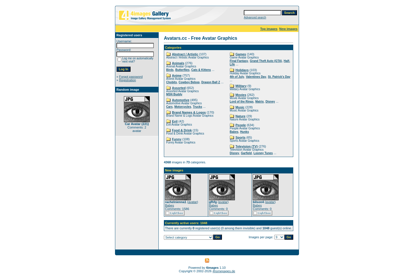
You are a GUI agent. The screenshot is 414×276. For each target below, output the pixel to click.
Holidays (242, 70)
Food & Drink (182, 130)
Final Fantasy (239, 61)
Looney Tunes (263, 153)
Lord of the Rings (242, 101)
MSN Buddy (174, 94)
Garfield (246, 153)
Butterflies (182, 69)
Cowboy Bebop (189, 82)
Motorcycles (182, 106)
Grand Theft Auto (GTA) (266, 61)
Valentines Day (256, 76)
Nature (240, 116)
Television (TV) (246, 146)
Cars (169, 106)
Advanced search (255, 17)
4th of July (237, 76)
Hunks (244, 131)
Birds (170, 69)
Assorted (179, 88)
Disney (270, 101)
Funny (176, 139)
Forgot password (131, 76)
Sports (240, 137)
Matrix (259, 101)
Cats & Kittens (201, 69)
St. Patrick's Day (279, 76)
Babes (234, 131)
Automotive (180, 100)
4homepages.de (223, 271)
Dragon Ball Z (210, 82)
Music (239, 107)
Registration (127, 80)
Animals (178, 63)
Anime (177, 75)
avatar (192, 202)
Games (240, 54)
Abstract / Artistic (185, 54)
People (240, 125)
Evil (175, 121)
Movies (240, 95)
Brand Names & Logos (189, 112)
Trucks (197, 106)
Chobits (171, 82)
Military (241, 86)
